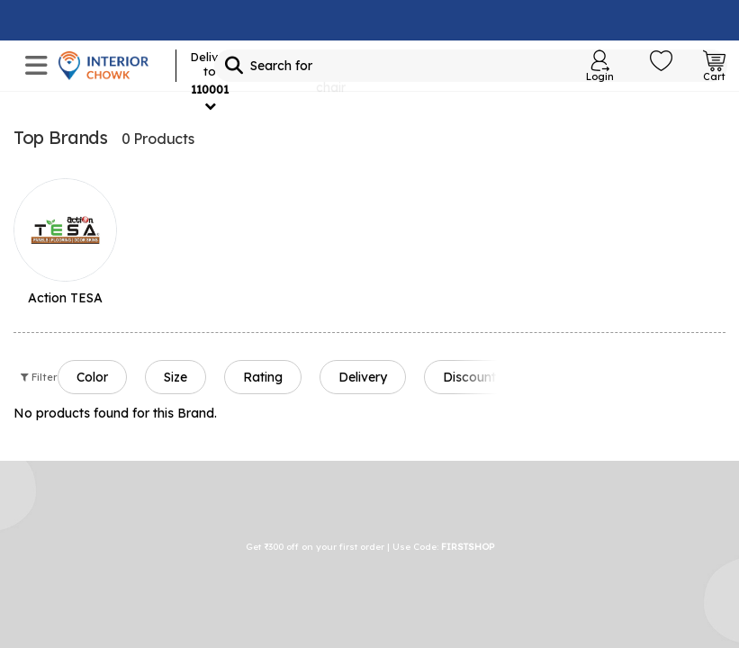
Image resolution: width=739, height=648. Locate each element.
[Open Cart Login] (714, 65)
